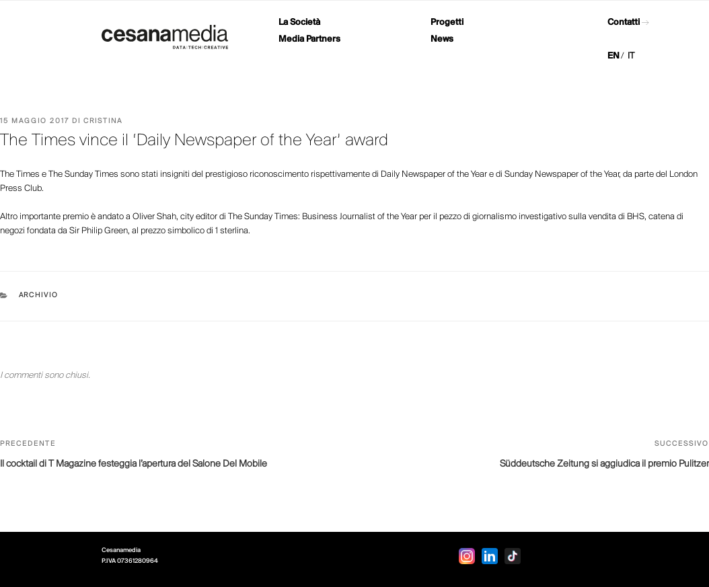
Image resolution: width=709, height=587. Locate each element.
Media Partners (309, 39)
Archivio (39, 295)
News (442, 39)
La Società (299, 22)
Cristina (102, 121)
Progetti (447, 22)
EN (613, 56)
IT (631, 56)
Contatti (623, 22)
